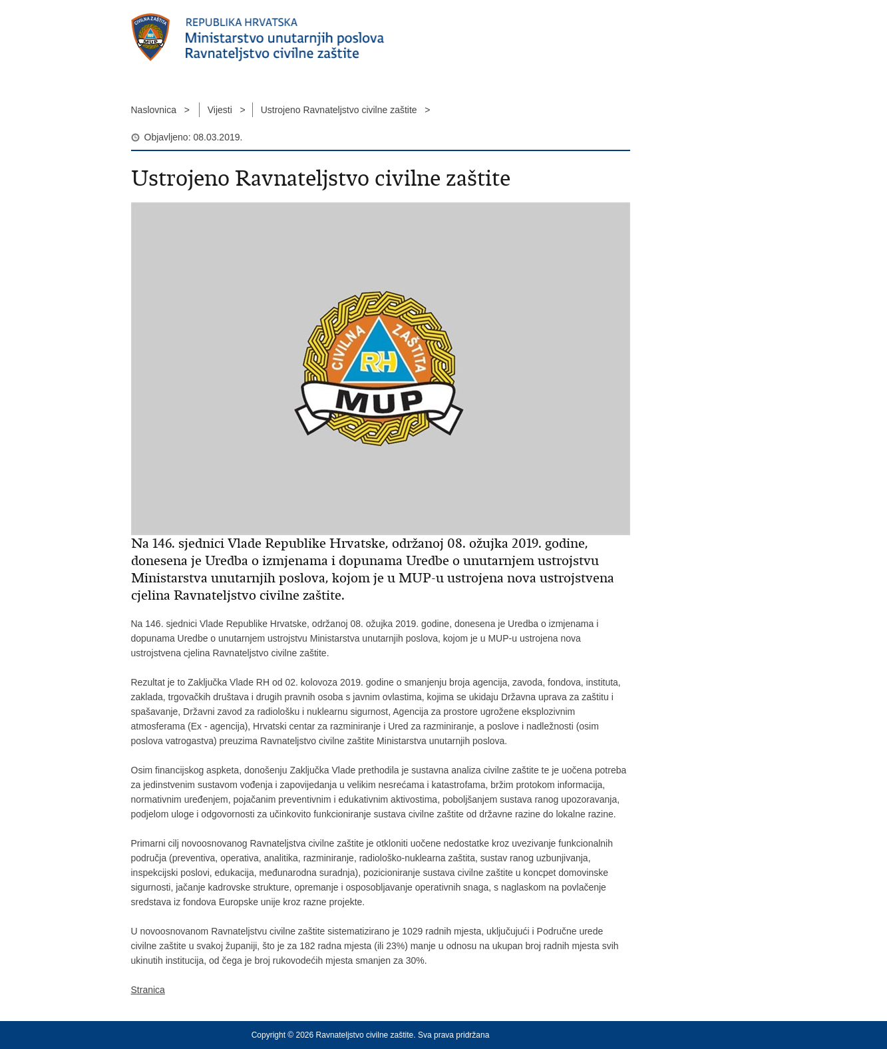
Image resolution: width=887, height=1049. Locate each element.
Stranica (148, 989)
